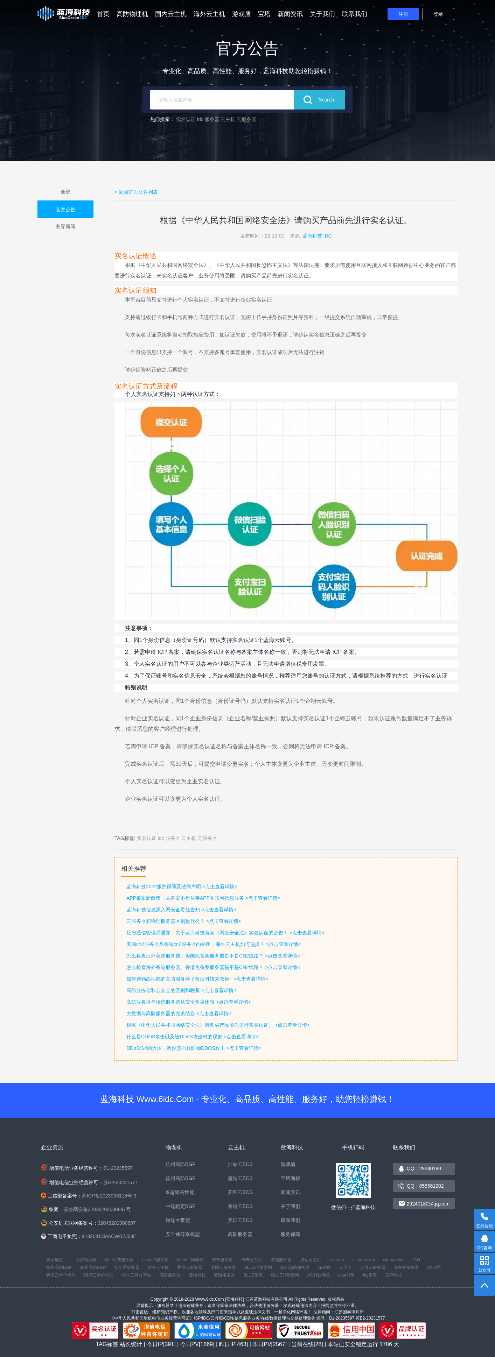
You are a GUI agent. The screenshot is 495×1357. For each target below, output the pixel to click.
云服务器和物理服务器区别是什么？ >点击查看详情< (183, 921)
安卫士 (345, 1267)
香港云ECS (240, 1206)
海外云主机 (209, 13)
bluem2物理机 (190, 1259)
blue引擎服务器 (119, 1259)
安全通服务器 (126, 1267)
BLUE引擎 (253, 1275)
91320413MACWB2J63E (109, 1236)
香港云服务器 (189, 1267)
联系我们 (354, 13)
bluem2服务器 (155, 1259)
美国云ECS (240, 1220)
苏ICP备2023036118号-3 (109, 1196)
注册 (403, 14)
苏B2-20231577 (120, 1182)
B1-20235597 (118, 1168)
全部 (65, 192)
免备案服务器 (406, 1267)
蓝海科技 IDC (317, 236)
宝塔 (264, 13)
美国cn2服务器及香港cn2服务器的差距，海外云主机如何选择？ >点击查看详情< (213, 944)
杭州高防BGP (181, 1164)
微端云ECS (240, 1178)
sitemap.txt (393, 1259)
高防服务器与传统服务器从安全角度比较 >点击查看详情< (188, 1002)
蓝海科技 (197, 1275)
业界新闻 (65, 226)
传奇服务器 (222, 1259)
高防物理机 (132, 13)
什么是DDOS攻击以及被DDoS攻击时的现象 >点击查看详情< (192, 1036)
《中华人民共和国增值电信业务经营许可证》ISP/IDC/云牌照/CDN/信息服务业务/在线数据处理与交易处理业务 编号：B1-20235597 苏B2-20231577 (247, 1318)
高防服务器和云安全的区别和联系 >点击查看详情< (181, 990)
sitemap (336, 1259)
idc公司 (434, 1267)
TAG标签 (107, 1344)
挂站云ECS (240, 1164)
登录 (438, 14)
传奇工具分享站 (136, 1275)
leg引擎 (370, 1275)
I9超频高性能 (180, 1192)
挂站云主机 (310, 1259)
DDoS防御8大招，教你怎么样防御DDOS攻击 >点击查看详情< (194, 1048)
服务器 (212, 119)
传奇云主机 (251, 1259)
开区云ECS (240, 1192)
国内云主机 (171, 13)
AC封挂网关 (318, 1275)
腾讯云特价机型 (61, 1275)
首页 (103, 13)
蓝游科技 (393, 1275)
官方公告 (65, 209)
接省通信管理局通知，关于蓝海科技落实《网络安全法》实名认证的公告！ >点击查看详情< (225, 932)
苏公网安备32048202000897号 (97, 1209)
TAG (416, 1259)
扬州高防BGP (181, 1178)
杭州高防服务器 (295, 1267)
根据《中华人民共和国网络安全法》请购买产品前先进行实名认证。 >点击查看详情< (218, 1025)
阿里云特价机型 (98, 1275)
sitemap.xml (363, 1259)
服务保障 (290, 1234)
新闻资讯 (290, 13)
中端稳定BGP (181, 1206)
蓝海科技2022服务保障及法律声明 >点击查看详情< (181, 886)
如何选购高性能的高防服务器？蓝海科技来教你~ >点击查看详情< (197, 979)
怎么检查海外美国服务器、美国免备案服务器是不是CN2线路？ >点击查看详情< (213, 956)
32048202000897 (117, 1223)
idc (200, 119)
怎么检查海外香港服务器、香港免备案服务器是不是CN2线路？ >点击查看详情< (213, 967)
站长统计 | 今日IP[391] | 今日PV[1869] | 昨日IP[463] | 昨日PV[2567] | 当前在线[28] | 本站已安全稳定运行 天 (259, 1344)
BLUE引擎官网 (258, 1267)
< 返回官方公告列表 (136, 192)
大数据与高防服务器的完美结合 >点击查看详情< (178, 1013)
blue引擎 (346, 1275)
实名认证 (186, 119)
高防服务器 (240, 1234)
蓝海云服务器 (372, 1267)
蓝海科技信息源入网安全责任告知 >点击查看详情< (181, 909)
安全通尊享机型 (183, 1234)
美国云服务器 (223, 1267)
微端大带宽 (178, 1220)
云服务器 (246, 119)
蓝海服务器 (224, 1275)
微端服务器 (281, 1259)
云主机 (228, 119)
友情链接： (56, 1259)
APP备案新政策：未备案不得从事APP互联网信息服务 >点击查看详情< (203, 898)
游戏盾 (241, 13)
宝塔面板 (290, 1178)
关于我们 (322, 13)
